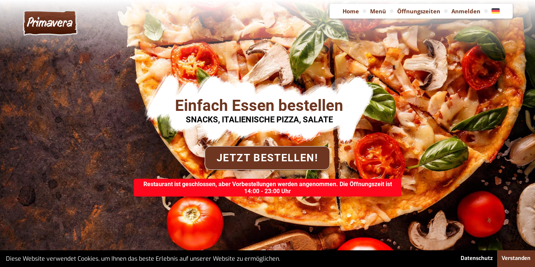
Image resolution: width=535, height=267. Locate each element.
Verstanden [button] (516, 258)
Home (351, 11)
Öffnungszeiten (418, 11)
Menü (378, 11)
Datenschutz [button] (477, 258)
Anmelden (465, 11)
